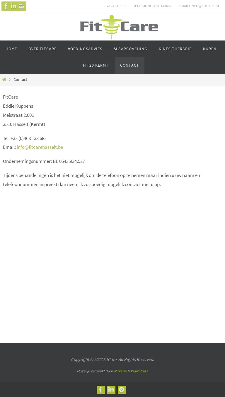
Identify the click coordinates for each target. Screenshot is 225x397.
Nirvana (120, 371)
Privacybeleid (113, 6)
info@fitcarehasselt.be (40, 147)
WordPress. (139, 371)
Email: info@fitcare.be (199, 6)
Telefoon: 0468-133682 (152, 6)
